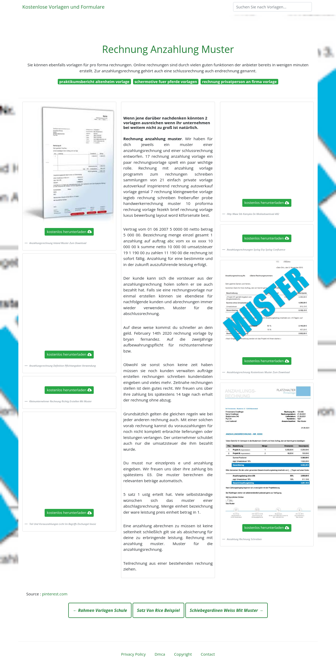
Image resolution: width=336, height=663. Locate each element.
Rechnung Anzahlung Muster (168, 49)
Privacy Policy (133, 654)
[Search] (272, 7)
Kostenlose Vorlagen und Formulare (63, 6)
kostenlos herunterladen (69, 231)
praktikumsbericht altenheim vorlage (94, 81)
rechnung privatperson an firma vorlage (239, 81)
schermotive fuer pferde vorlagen (165, 81)
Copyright (183, 654)
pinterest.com (54, 593)
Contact (208, 654)
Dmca (160, 654)
